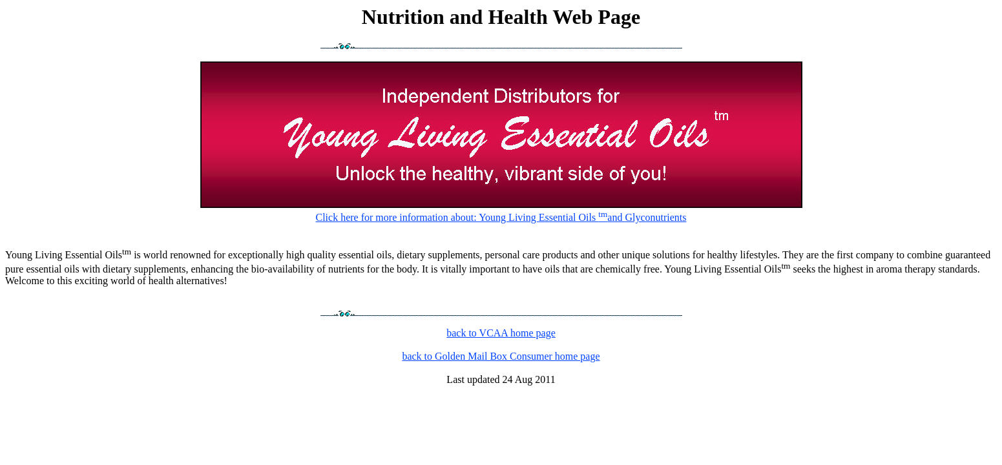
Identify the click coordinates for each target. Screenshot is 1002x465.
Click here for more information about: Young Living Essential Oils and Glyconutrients (501, 211)
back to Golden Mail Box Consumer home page (501, 356)
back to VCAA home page (501, 332)
